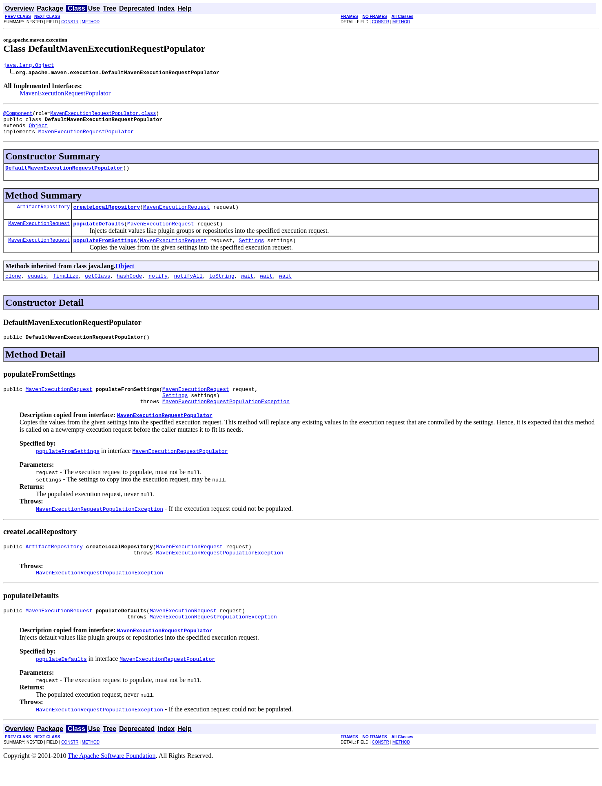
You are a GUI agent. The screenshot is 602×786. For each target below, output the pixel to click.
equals (37, 287)
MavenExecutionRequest (176, 215)
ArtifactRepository (43, 215)
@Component (18, 115)
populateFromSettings (105, 251)
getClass (97, 287)
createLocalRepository (106, 215)
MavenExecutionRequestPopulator (65, 94)
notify (158, 287)
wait (247, 287)
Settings (251, 251)
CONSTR (69, 22)
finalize (65, 287)
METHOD (91, 22)
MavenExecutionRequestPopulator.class (103, 115)
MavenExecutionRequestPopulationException (226, 418)
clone (13, 287)
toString (221, 287)
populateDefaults (98, 233)
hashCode (129, 287)
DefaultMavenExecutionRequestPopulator (64, 175)
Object (38, 130)
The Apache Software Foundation (112, 778)
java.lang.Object (28, 66)
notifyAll (188, 287)
